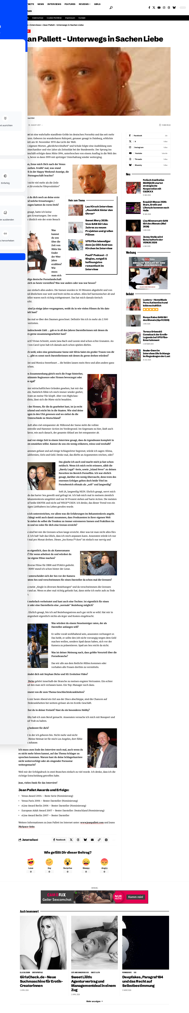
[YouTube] (159, 7)
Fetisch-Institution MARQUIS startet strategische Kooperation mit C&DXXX (153, 185)
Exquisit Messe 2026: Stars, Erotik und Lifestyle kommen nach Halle (156, 206)
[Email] (92, 840)
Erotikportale (37, 972)
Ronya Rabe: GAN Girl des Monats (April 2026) (156, 318)
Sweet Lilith (95, 972)
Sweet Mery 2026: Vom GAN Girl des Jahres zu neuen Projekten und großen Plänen (99, 227)
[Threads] (169, 7)
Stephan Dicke (26, 681)
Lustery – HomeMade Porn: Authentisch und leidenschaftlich (155, 302)
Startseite (23, 25)
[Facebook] (149, 7)
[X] (154, 7)
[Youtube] (148, 153)
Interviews (35, 25)
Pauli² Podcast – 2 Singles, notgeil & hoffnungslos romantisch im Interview (96, 262)
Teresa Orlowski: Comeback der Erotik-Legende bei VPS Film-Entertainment (155, 336)
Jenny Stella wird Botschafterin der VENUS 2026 (153, 239)
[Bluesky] (174, 7)
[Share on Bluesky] (85, 840)
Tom (23, 125)
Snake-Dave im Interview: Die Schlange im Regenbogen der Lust (156, 353)
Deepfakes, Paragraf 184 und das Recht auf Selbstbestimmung (142, 981)
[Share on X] (71, 840)
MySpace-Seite (26, 826)
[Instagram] (164, 7)
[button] (111, 8)
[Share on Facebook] (59, 840)
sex (135, 972)
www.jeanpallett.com (92, 822)
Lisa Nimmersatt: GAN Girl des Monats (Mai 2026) (155, 223)
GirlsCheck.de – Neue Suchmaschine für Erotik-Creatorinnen (41, 981)
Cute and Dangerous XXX (80, 972)
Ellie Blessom (25, 972)
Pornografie (127, 972)
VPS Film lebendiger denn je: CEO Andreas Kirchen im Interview (99, 245)
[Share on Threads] (78, 840)
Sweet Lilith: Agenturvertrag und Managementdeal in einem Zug (93, 983)
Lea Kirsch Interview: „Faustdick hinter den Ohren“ (99, 210)
